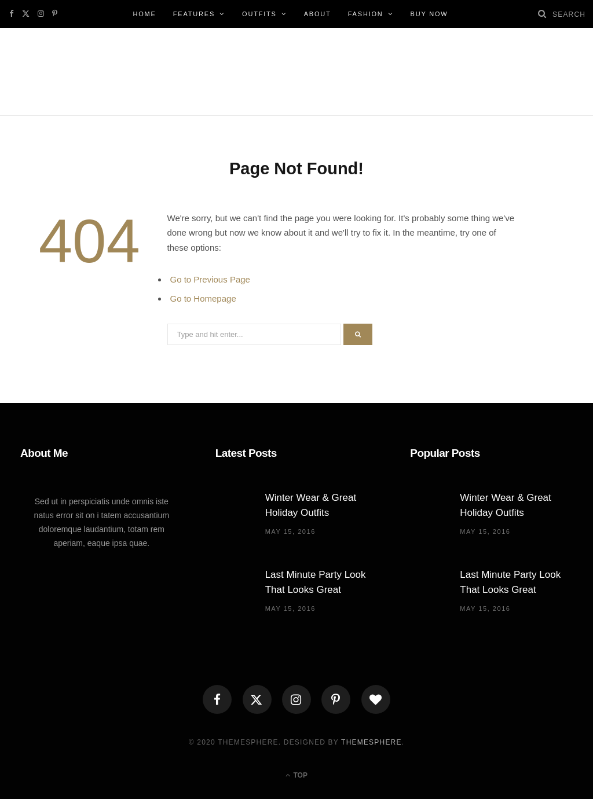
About (317, 13)
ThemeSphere (371, 742)
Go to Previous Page (210, 279)
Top (296, 775)
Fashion (365, 13)
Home (144, 13)
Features (194, 13)
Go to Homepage (203, 298)
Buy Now (429, 13)
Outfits (259, 13)
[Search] (542, 13)
